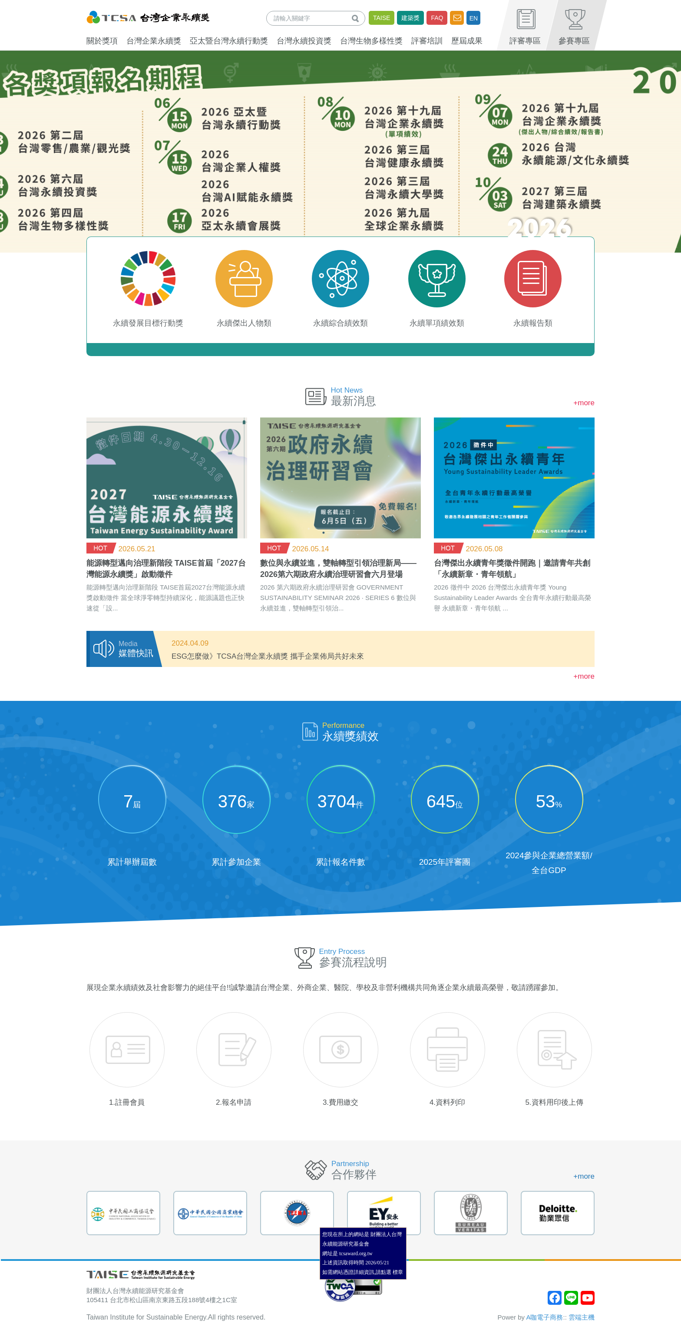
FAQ (437, 17)
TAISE (381, 17)
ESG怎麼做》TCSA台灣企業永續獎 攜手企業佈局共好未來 (268, 656)
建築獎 (410, 17)
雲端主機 (582, 1317)
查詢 (357, 18)
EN (473, 18)
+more (584, 403)
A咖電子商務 (544, 1317)
